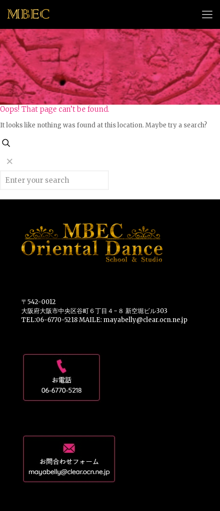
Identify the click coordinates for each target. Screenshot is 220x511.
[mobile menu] (207, 14)
